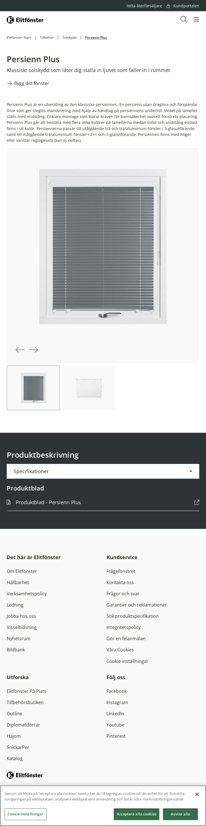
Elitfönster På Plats (26, 691)
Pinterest (116, 736)
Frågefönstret (120, 571)
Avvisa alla (180, 815)
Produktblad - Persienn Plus (48, 502)
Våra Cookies (120, 650)
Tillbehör (47, 37)
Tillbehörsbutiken (25, 702)
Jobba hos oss (21, 616)
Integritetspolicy (123, 627)
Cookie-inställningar (127, 661)
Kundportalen (183, 5)
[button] (196, 19)
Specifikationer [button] (31, 471)
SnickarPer (18, 747)
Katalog (15, 758)
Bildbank (16, 650)
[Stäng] (197, 795)
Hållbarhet (18, 582)
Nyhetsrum (18, 638)
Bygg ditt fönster (31, 83)
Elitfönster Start (19, 37)
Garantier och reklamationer (136, 605)
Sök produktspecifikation (132, 616)
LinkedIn (115, 714)
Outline (14, 714)
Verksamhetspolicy (27, 594)
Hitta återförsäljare (144, 5)
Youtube (115, 725)
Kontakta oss (120, 582)
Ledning (15, 605)
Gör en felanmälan (126, 638)
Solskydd (69, 37)
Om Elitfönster (22, 571)
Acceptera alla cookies (136, 815)
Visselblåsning (22, 627)
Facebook (116, 691)
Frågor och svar (122, 594)
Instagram (117, 702)
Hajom (14, 736)
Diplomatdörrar (23, 725)
